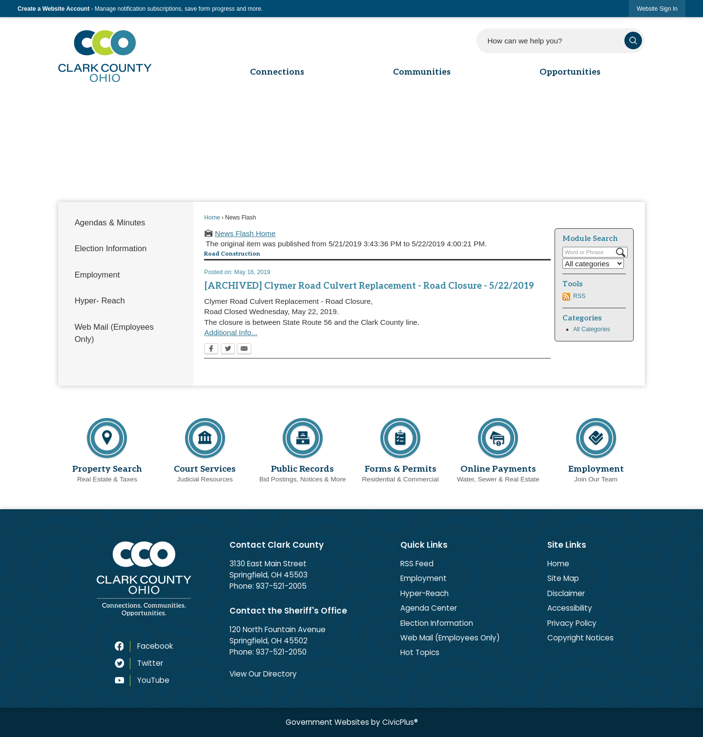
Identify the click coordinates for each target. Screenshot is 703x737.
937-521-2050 (281, 652)
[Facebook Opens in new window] (211, 349)
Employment (97, 274)
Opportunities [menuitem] (569, 72)
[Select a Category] (593, 264)
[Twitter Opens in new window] (228, 349)
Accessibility (569, 608)
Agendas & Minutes (110, 222)
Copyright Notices (580, 638)
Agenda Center (428, 608)
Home (212, 217)
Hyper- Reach (100, 300)
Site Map (563, 578)
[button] (633, 40)
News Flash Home (245, 233)
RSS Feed (417, 563)
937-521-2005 (281, 586)
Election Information (111, 248)
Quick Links (424, 545)
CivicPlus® (400, 722)
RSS (579, 296)
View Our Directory (263, 674)
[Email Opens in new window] (244, 349)
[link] (657, 8)
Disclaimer (566, 593)
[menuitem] (125, 223)
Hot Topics (419, 652)
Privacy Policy (572, 623)
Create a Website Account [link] (53, 8)
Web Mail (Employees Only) (114, 333)
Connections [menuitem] (277, 72)
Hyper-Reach (424, 593)
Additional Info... (230, 332)
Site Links (566, 545)
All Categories (591, 329)
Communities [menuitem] (422, 72)
